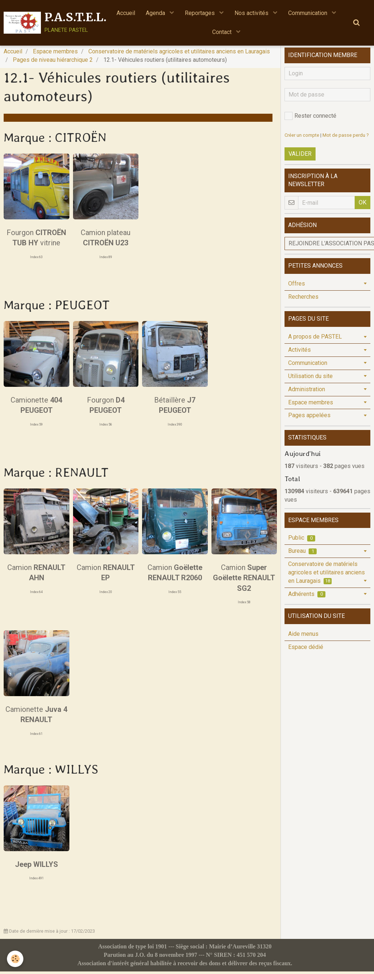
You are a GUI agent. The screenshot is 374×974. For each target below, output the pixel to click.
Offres (296, 286)
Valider (300, 156)
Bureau (302, 553)
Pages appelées (309, 417)
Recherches (303, 299)
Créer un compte (302, 137)
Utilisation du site (310, 378)
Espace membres (55, 53)
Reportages (200, 13)
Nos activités (252, 13)
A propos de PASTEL (315, 339)
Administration (306, 391)
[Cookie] (15, 959)
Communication (309, 13)
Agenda (155, 13)
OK (362, 204)
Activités (299, 352)
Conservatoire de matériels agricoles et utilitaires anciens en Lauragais (179, 53)
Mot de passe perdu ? (346, 137)
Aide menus (303, 636)
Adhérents (306, 596)
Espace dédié (305, 649)
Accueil (125, 13)
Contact (222, 32)
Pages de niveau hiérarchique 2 (53, 62)
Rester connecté (310, 118)
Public (301, 540)
